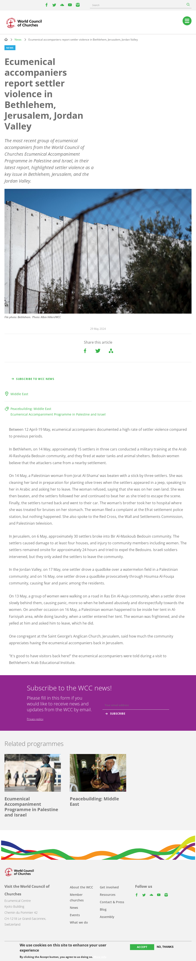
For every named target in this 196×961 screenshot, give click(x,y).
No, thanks (165, 946)
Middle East (19, 394)
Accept (142, 947)
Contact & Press (112, 902)
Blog (103, 909)
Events (75, 915)
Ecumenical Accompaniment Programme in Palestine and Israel (58, 414)
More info (100, 957)
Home (6, 39)
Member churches (77, 897)
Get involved (109, 887)
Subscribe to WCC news (35, 379)
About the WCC (81, 887)
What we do (79, 922)
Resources (107, 894)
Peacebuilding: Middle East (31, 409)
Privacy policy (35, 719)
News (18, 39)
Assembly (107, 917)
